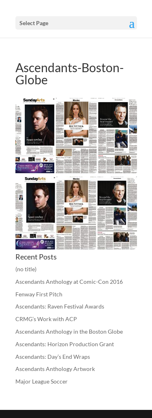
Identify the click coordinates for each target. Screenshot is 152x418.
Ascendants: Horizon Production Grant (64, 344)
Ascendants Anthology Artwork (55, 368)
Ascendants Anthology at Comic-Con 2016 (69, 281)
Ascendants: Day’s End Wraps (52, 356)
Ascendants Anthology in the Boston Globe (69, 331)
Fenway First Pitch (38, 294)
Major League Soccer (41, 381)
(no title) (25, 269)
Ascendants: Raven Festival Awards (59, 306)
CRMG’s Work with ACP (46, 318)
